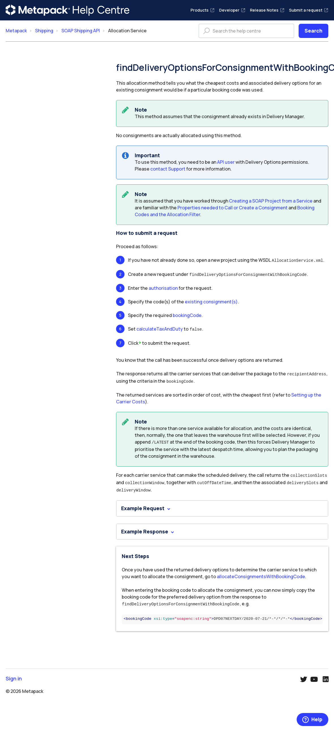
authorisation (163, 287)
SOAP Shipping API (80, 30)
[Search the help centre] (246, 31)
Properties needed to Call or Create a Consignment (232, 208)
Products (202, 10)
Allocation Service (127, 30)
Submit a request (308, 10)
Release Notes (267, 10)
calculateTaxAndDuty (159, 328)
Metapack (16, 30)
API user (226, 162)
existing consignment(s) (211, 301)
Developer (232, 10)
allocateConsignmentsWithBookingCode (261, 572)
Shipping (44, 30)
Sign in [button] (14, 674)
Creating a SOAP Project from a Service (270, 201)
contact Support (167, 169)
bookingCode (187, 314)
